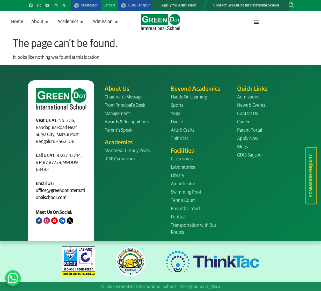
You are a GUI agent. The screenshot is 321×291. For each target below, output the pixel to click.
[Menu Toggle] (256, 22)
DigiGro (212, 286)
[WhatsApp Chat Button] (13, 278)
